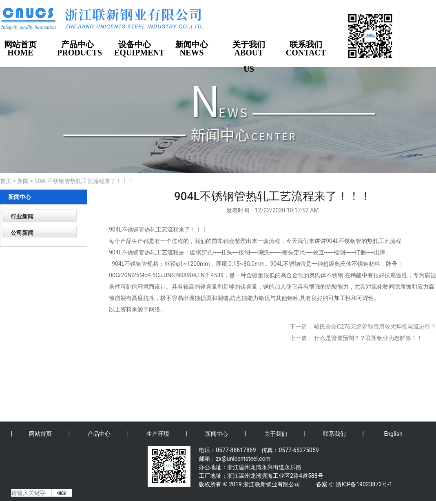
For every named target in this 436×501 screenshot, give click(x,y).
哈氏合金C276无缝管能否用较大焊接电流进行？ (375, 326)
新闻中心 (216, 433)
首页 (5, 181)
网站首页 (40, 433)
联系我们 (334, 433)
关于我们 (275, 433)
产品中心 (99, 433)
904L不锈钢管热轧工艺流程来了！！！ (84, 181)
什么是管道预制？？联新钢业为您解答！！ (368, 338)
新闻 (23, 181)
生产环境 (157, 433)
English (393, 433)
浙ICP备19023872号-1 (364, 484)
